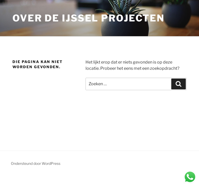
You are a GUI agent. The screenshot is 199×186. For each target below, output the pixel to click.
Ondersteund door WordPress (35, 163)
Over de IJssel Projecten (88, 18)
